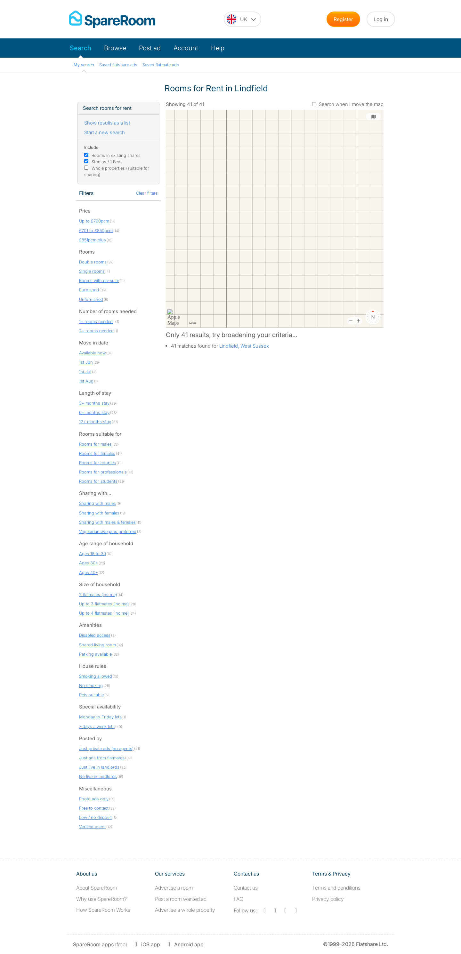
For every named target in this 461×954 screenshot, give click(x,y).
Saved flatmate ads (160, 64)
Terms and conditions (336, 888)
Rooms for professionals (103, 471)
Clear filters (147, 193)
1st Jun (86, 362)
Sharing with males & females (107, 522)
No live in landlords (98, 776)
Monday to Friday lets (100, 716)
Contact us (246, 888)
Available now (92, 352)
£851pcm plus (92, 239)
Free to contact (94, 808)
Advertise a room (174, 888)
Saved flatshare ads (118, 64)
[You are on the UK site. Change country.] (242, 19)
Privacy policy (328, 899)
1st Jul (85, 371)
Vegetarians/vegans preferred (107, 531)
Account (186, 48)
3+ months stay (94, 403)
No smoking (91, 685)
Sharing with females (99, 512)
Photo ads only (94, 798)
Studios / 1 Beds (107, 161)
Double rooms (93, 261)
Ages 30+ (88, 562)
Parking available (95, 654)
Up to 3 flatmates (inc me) (104, 603)
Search (80, 48)
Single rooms (92, 271)
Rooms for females (97, 453)
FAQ (238, 899)
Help (217, 48)
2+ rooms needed (96, 330)
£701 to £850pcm (96, 230)
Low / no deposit (95, 817)
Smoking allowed (95, 676)
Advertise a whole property (185, 910)
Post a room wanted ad (180, 899)
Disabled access (94, 635)
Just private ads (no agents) (106, 748)
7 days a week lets (97, 726)
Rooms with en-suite (99, 280)
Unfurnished (91, 299)
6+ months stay (94, 412)
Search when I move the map (351, 104)
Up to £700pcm (94, 220)
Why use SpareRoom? (101, 899)
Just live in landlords (99, 767)
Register (343, 19)
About (96, 888)
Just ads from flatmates (102, 757)
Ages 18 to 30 (92, 553)
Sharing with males (97, 503)
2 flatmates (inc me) (98, 594)
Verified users (92, 826)
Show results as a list (107, 123)
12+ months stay (95, 421)
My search (84, 64)
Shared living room (97, 644)
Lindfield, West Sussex (244, 346)
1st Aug (86, 381)
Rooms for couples (97, 462)
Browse (115, 48)
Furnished (89, 289)
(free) (100, 944)
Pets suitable (91, 694)
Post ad (150, 48)
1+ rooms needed (96, 321)
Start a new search (104, 132)
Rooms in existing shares (116, 155)
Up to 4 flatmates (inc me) (104, 613)
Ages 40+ (88, 572)
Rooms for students (98, 481)
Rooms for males (95, 444)
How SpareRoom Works (103, 910)
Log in (381, 19)
